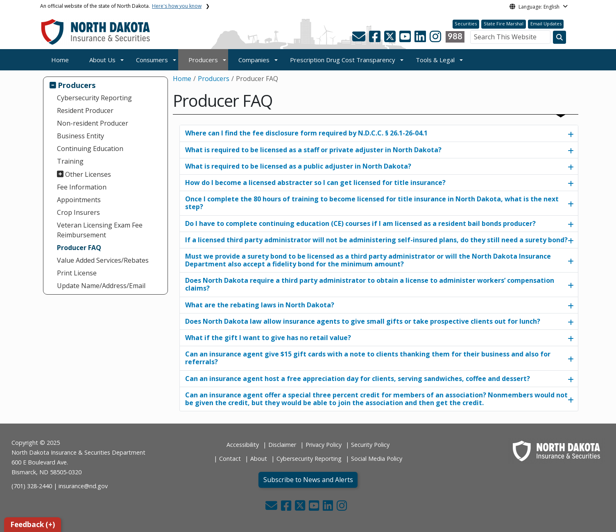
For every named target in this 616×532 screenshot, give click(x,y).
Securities (466, 23)
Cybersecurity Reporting (94, 97)
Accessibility (242, 445)
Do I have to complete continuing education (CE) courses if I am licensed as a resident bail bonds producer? (360, 223)
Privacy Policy (324, 445)
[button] (359, 38)
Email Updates (546, 23)
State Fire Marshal (503, 23)
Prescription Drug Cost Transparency (342, 60)
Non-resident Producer (92, 123)
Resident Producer (85, 110)
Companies (254, 60)
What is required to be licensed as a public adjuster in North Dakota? (298, 166)
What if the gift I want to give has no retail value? (268, 337)
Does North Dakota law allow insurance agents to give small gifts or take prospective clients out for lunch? (362, 321)
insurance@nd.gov (83, 486)
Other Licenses (88, 174)
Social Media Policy (376, 458)
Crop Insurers (78, 212)
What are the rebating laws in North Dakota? (259, 304)
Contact (230, 458)
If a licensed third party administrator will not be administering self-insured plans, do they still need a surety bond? (376, 239)
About (258, 458)
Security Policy (370, 445)
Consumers (152, 60)
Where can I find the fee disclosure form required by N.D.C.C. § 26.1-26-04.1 (306, 133)
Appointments (79, 199)
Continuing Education (90, 148)
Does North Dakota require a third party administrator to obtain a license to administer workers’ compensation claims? (369, 284)
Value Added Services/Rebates (103, 260)
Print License (77, 272)
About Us (102, 60)
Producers (203, 60)
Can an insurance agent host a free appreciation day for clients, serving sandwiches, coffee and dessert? (357, 378)
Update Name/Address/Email (101, 285)
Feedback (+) (32, 524)
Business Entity (80, 135)
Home (60, 60)
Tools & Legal (435, 60)
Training (70, 161)
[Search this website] (559, 37)
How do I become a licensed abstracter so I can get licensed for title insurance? (315, 182)
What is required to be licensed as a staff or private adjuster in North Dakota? (313, 149)
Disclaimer (282, 445)
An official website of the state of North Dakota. (121, 5)
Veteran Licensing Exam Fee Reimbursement (100, 230)
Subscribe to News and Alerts (308, 479)
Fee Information (81, 187)
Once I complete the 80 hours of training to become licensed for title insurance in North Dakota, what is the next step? (372, 202)
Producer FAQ (79, 247)
